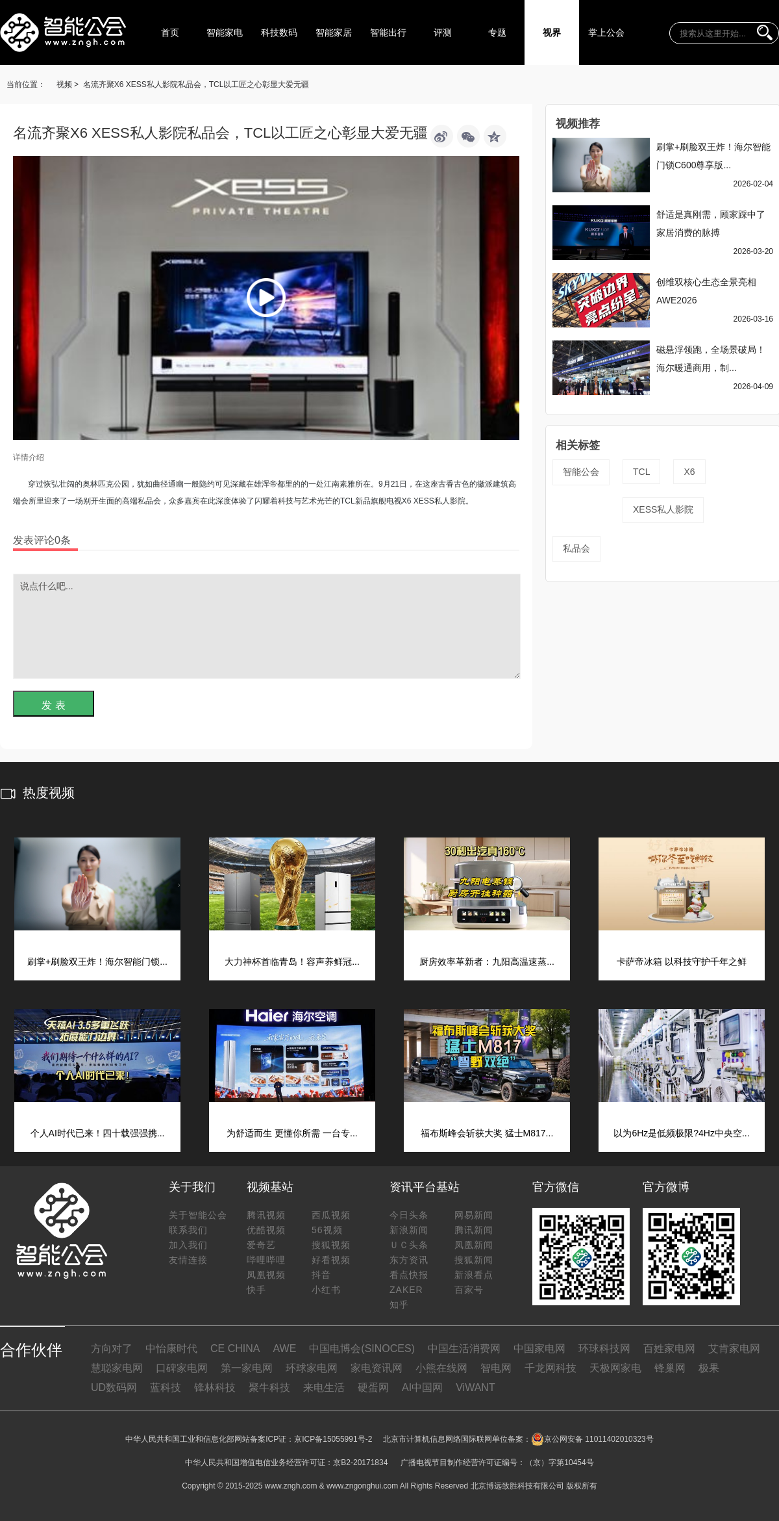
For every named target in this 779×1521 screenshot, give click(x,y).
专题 (497, 32)
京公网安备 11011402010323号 (592, 1439)
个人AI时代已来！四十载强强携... (98, 1133)
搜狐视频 (331, 1245)
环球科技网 (604, 1348)
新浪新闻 (409, 1230)
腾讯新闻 (473, 1230)
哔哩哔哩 (266, 1260)
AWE (284, 1348)
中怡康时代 (171, 1348)
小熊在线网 (441, 1368)
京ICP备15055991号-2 (333, 1439)
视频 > (67, 84)
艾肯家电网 (734, 1348)
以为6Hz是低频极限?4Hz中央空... (681, 1133)
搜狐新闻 (473, 1260)
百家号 (469, 1290)
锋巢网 (670, 1368)
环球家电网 (312, 1368)
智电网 (496, 1368)
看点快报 (409, 1275)
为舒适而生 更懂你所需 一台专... (292, 1133)
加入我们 (188, 1245)
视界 (552, 32)
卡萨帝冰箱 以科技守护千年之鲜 (682, 961)
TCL (641, 472)
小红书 (326, 1290)
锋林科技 (215, 1387)
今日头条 (409, 1215)
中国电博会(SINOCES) (362, 1348)
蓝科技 (165, 1387)
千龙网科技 (550, 1368)
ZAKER (406, 1290)
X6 (689, 472)
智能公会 (581, 472)
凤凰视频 (266, 1275)
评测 (443, 32)
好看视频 (331, 1260)
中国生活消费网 (464, 1348)
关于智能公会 (198, 1215)
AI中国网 (422, 1387)
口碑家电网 (182, 1368)
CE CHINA (235, 1348)
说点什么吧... (267, 626)
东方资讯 (409, 1260)
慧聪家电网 (117, 1368)
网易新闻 (473, 1215)
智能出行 (388, 32)
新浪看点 (473, 1275)
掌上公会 (606, 32)
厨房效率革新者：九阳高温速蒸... (486, 961)
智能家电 (224, 32)
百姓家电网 (669, 1348)
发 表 (53, 705)
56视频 (327, 1230)
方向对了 (111, 1348)
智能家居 (333, 32)
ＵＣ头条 (409, 1245)
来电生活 (324, 1387)
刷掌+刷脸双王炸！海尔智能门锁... (97, 961)
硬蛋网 (373, 1387)
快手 (256, 1290)
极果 (709, 1368)
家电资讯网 (376, 1368)
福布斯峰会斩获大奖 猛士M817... (487, 1133)
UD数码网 (114, 1387)
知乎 (399, 1304)
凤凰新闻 (473, 1245)
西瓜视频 (331, 1215)
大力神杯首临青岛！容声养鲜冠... (292, 961)
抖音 (321, 1275)
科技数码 (279, 32)
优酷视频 (266, 1230)
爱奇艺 (261, 1245)
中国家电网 (539, 1348)
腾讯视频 (266, 1215)
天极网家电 (615, 1368)
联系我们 (188, 1230)
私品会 (576, 548)
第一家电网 (247, 1368)
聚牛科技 (269, 1387)
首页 (170, 32)
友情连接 (188, 1260)
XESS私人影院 (663, 509)
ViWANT (475, 1387)
